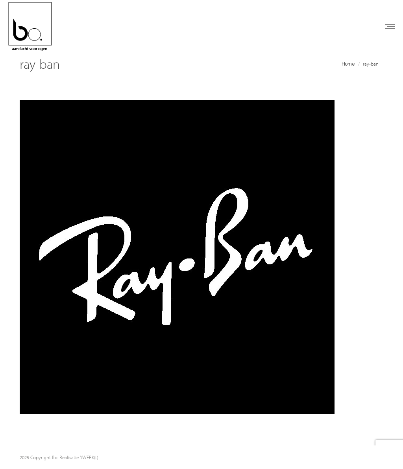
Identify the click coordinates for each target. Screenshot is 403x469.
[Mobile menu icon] (390, 26)
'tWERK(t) (89, 457)
